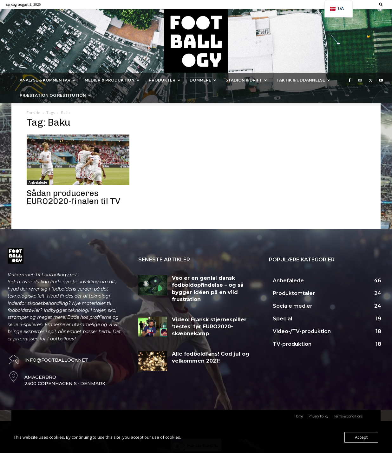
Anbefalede (38, 182)
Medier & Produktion (112, 80)
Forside (33, 112)
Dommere (203, 80)
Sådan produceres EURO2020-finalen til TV (73, 197)
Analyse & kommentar (47, 80)
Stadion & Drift (246, 80)
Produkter (164, 80)
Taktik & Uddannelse (303, 80)
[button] (381, 4)
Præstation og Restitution (55, 95)
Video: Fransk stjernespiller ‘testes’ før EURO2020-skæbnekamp (209, 327)
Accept (361, 437)
